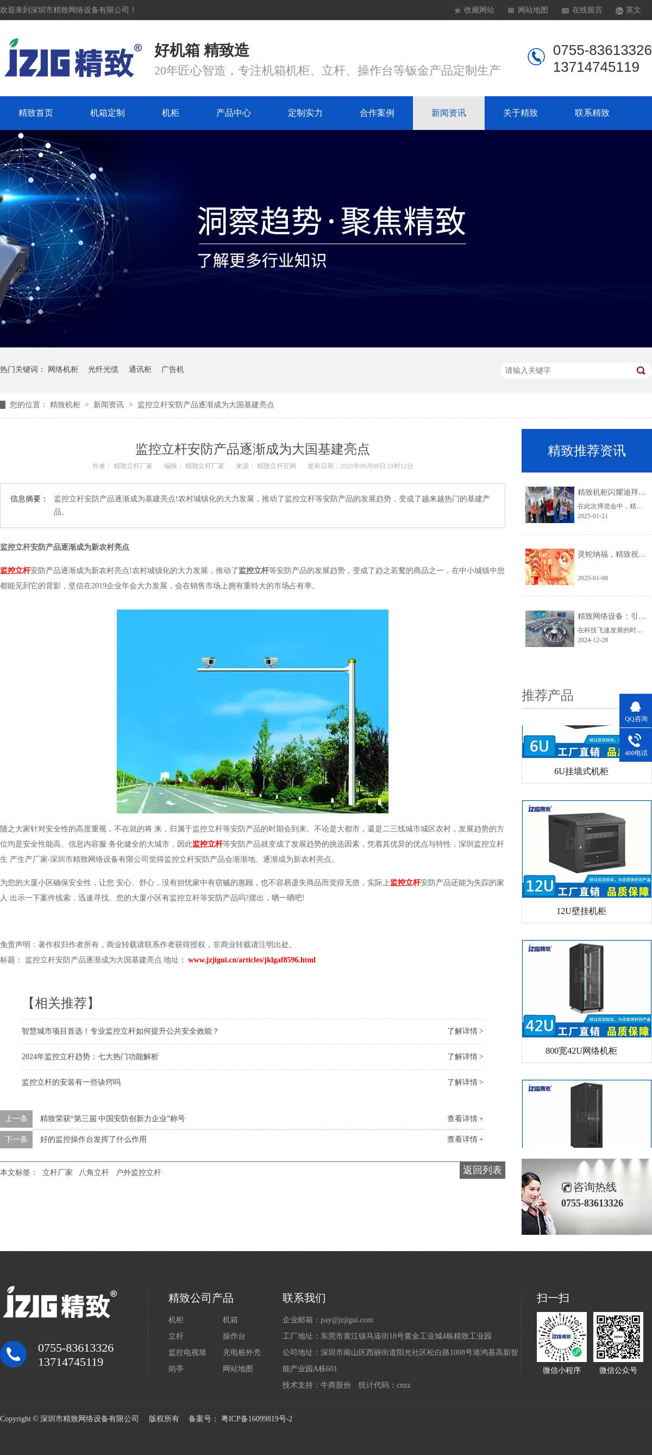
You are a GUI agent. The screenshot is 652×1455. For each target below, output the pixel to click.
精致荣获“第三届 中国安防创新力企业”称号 (113, 1119)
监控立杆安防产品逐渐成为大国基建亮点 (205, 405)
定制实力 (305, 112)
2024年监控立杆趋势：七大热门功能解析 (90, 1057)
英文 (633, 10)
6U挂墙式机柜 (581, 773)
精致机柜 (66, 405)
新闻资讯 (448, 112)
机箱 (230, 1320)
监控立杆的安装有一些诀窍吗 (71, 1082)
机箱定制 (107, 112)
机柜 (170, 112)
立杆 (176, 1336)
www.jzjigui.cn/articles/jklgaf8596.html (252, 960)
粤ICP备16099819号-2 (256, 1419)
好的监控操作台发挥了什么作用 (93, 1139)
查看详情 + (465, 1119)
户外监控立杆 (138, 1172)
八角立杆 (94, 1172)
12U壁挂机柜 (581, 912)
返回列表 (482, 1170)
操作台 (234, 1336)
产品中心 (233, 112)
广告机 (172, 369)
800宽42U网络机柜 (581, 1052)
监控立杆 (15, 571)
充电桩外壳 (242, 1352)
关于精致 (520, 112)
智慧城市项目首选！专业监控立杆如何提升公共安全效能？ (121, 1031)
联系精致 (592, 112)
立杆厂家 (57, 1172)
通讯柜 (140, 369)
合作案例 (377, 112)
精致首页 (35, 112)
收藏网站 (479, 10)
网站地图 (533, 10)
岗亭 (176, 1369)
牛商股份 (336, 1385)
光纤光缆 (103, 369)
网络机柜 (63, 369)
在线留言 (587, 10)
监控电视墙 (187, 1352)
